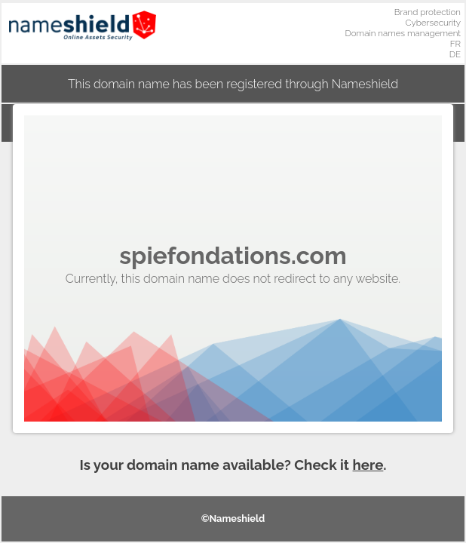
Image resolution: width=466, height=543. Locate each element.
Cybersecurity (433, 22)
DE (455, 54)
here (368, 464)
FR (455, 43)
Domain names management (403, 33)
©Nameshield (233, 518)
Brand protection (427, 12)
